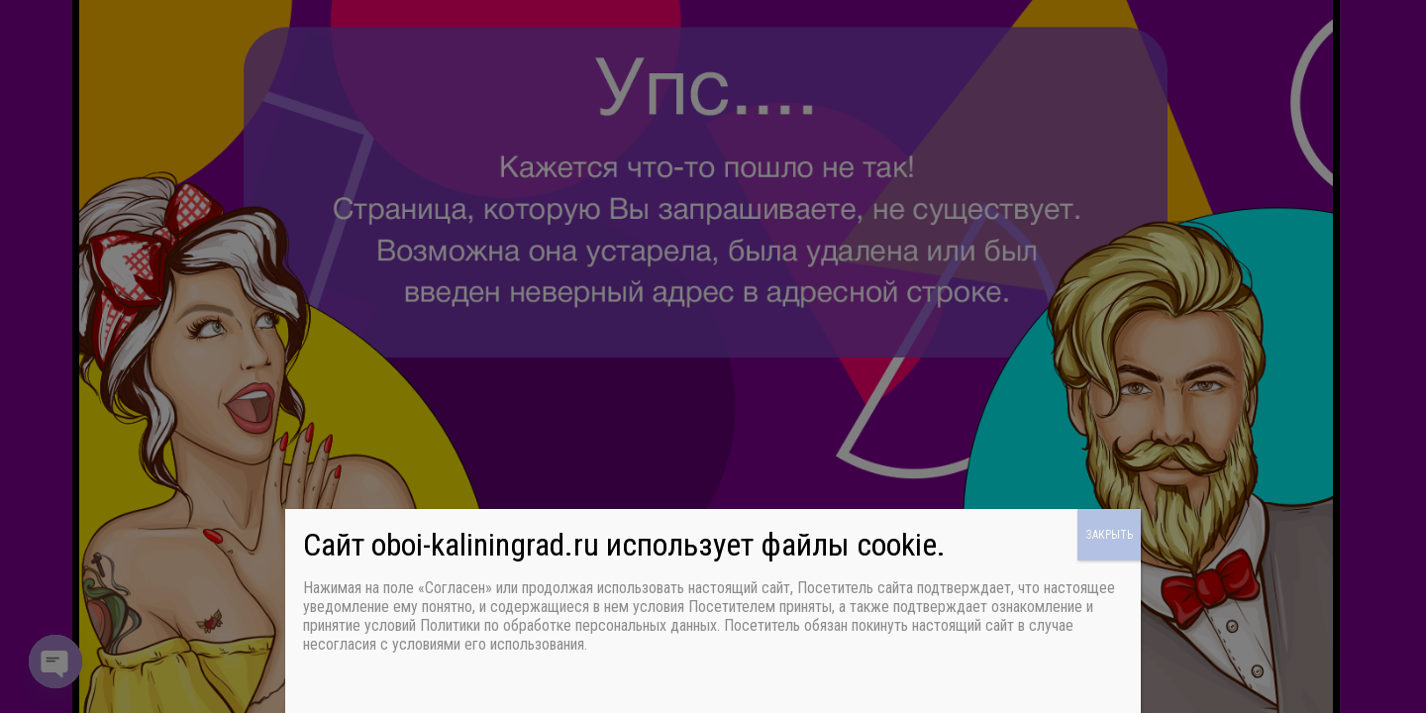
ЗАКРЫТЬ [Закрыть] (1109, 535)
